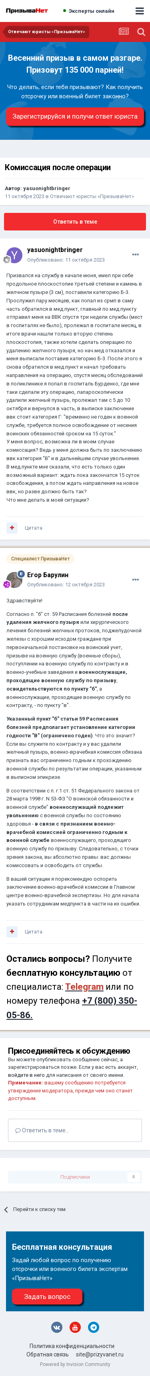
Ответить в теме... (42, 1130)
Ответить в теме (75, 221)
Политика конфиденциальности (72, 1346)
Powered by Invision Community (75, 1364)
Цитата (33, 528)
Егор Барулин (47, 575)
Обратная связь (47, 1354)
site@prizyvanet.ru (100, 1354)
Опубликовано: (66, 260)
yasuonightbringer (46, 188)
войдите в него (26, 1075)
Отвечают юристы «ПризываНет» (92, 196)
